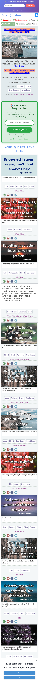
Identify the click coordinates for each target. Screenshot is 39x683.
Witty (26, 538)
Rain (26, 412)
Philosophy (13, 283)
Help (22, 101)
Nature (14, 409)
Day (14, 326)
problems (26, 96)
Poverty (17, 240)
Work (31, 326)
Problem (30, 101)
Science (14, 624)
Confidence (12, 322)
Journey (24, 499)
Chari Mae (19, 69)
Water (27, 369)
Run (22, 542)
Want (9, 326)
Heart (5, 538)
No (19, 677)
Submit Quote (8, 24)
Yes (19, 673)
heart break (31, 452)
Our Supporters (21, 20)
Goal (30, 322)
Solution (23, 456)
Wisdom (20, 365)
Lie (22, 369)
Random (21, 24)
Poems (19, 197)
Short (20, 92)
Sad (25, 197)
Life (6, 197)
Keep (12, 369)
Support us (7, 20)
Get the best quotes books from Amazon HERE (19, 31)
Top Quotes (32, 24)
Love (12, 197)
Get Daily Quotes (19, 138)
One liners (14, 96)
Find (16, 101)
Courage (22, 322)
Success (19, 326)
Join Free (30, 5)
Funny (33, 20)
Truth (28, 92)
